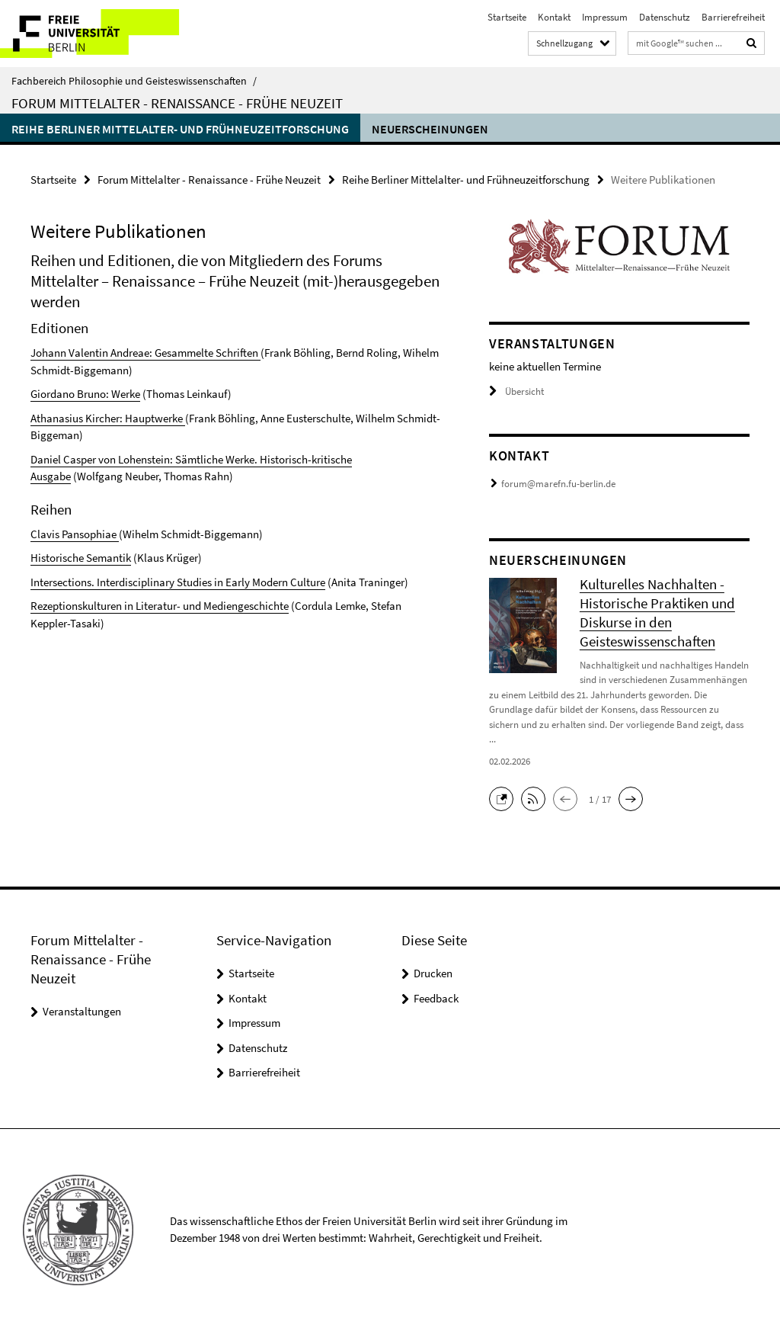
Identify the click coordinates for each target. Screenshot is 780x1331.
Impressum (605, 17)
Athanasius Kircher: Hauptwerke (107, 418)
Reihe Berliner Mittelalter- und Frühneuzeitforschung (180, 128)
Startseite (507, 17)
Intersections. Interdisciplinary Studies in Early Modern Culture (177, 582)
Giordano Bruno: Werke (85, 393)
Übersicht (516, 391)
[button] (505, 798)
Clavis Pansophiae (73, 534)
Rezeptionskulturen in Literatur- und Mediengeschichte (159, 605)
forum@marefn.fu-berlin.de (558, 483)
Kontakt (554, 17)
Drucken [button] (433, 973)
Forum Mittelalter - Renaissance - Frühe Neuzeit (177, 103)
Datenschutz (664, 17)
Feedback (436, 998)
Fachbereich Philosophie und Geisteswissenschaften (134, 80)
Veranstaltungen (82, 1011)
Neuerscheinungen (430, 128)
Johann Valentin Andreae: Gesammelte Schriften (144, 352)
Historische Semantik (80, 557)
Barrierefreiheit (733, 17)
